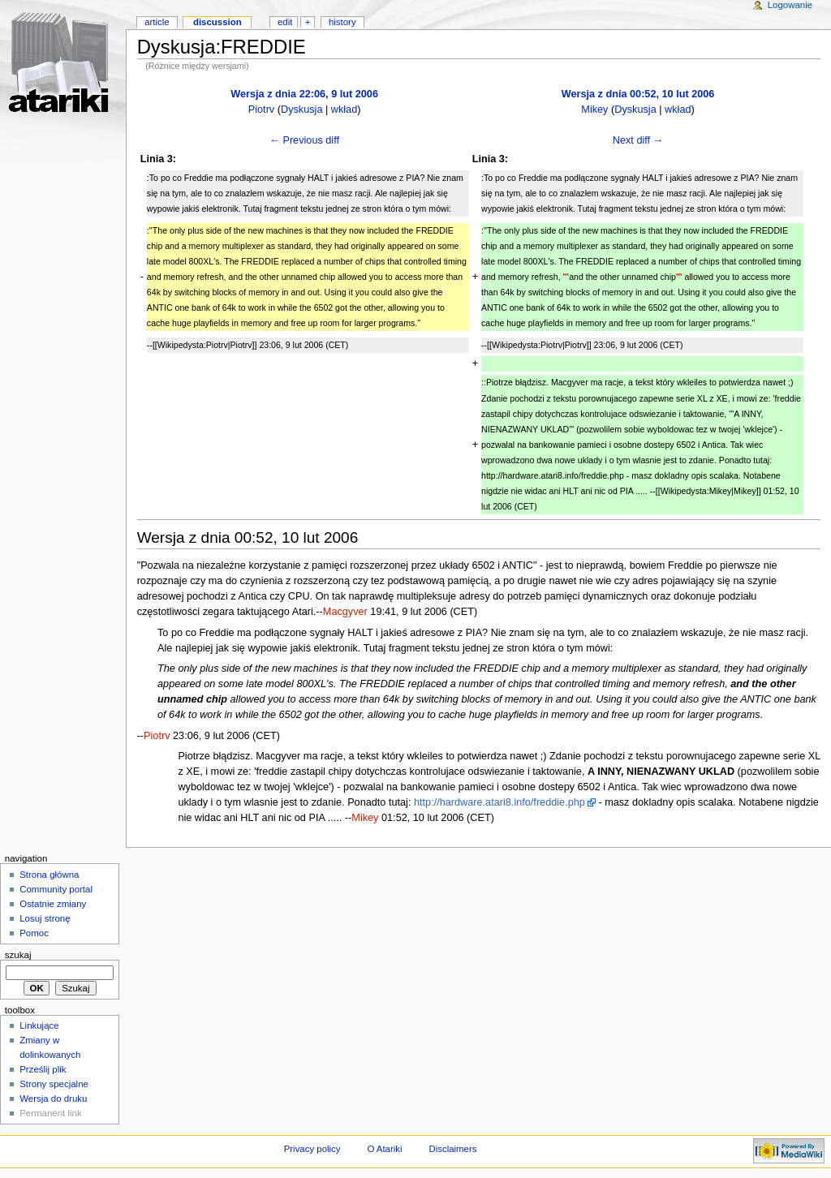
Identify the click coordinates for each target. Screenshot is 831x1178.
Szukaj (18, 955)
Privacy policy (312, 1149)
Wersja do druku (53, 1098)
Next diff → (638, 140)
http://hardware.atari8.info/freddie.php (499, 802)
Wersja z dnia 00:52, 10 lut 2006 (638, 94)
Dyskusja (301, 109)
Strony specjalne (53, 1084)
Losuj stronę (44, 918)
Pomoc (34, 933)
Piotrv (261, 109)
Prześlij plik (42, 1069)
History (342, 22)
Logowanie (790, 5)
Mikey (594, 109)
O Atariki (384, 1149)
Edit (285, 22)
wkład (344, 109)
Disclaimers (452, 1149)
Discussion (217, 22)
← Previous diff (304, 140)
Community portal (56, 889)
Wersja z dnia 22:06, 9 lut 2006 (304, 94)
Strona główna (49, 874)
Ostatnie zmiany (52, 904)
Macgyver (345, 611)
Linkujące (38, 1025)
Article (157, 22)
